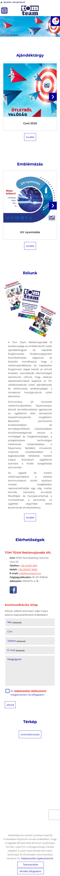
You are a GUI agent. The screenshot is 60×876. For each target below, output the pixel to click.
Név (14, 622)
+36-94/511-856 (28, 565)
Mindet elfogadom (31, 871)
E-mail (16, 650)
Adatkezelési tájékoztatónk (37, 858)
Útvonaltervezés (30, 734)
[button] (53, 97)
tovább (30, 137)
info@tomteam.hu (30, 573)
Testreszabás (30, 864)
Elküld (10, 704)
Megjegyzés (14, 659)
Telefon (16, 640)
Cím (9, 631)
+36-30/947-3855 (27, 569)
